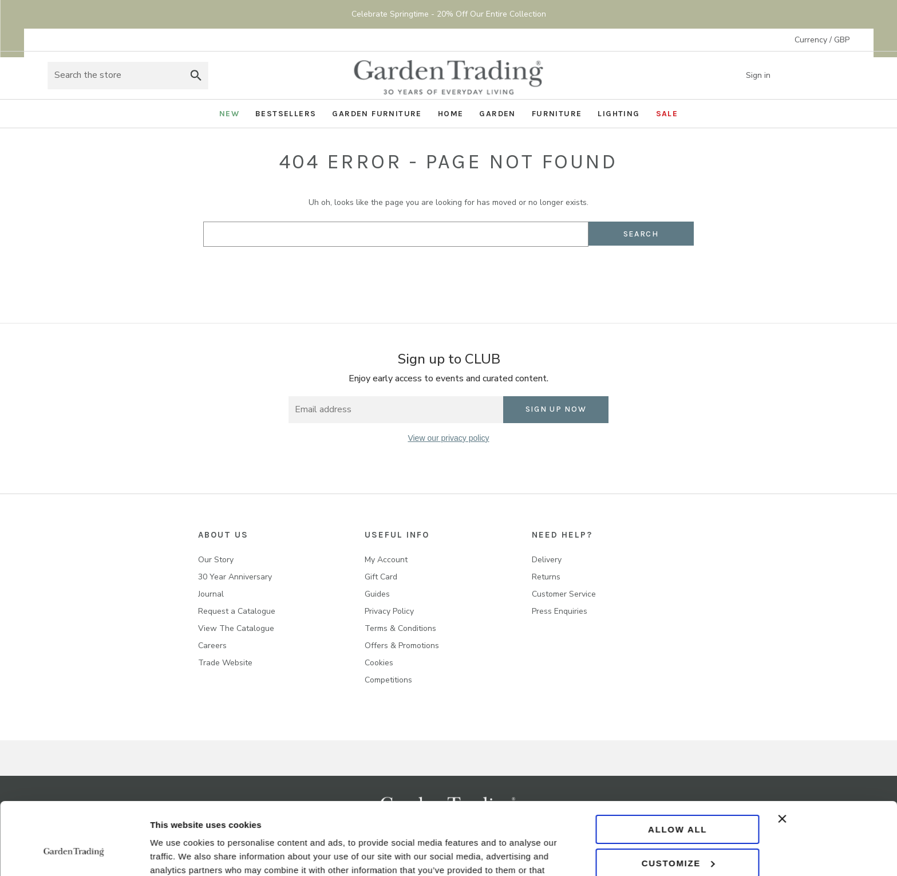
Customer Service (564, 594)
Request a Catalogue (236, 611)
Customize (678, 801)
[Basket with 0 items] (838, 75)
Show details (176, 853)
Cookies (379, 662)
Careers (212, 645)
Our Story (216, 559)
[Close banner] (830, 757)
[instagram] (425, 473)
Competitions (388, 679)
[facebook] (401, 473)
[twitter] (448, 473)
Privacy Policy (389, 611)
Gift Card (381, 576)
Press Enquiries (559, 611)
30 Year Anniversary (235, 576)
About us (223, 535)
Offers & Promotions (402, 645)
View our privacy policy (448, 438)
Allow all (677, 767)
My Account (386, 559)
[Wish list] (809, 75)
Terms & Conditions (400, 628)
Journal (211, 594)
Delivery (547, 559)
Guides (377, 594)
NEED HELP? (562, 535)
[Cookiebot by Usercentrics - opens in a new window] (74, 853)
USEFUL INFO (397, 535)
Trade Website (225, 662)
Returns (546, 576)
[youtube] (495, 473)
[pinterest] (472, 473)
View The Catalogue (236, 628)
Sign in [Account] (766, 75)
